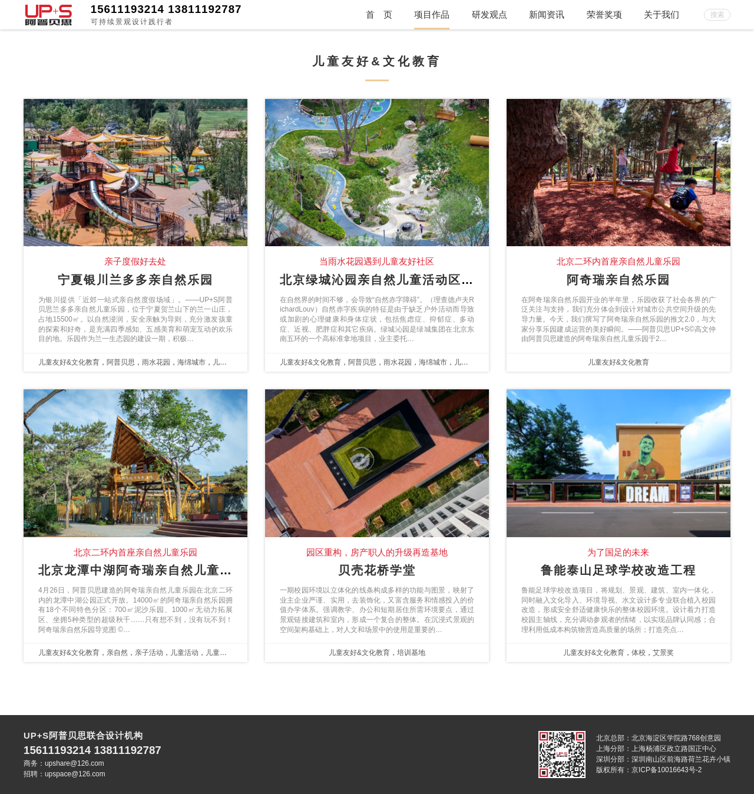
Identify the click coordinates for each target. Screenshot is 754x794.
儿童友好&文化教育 (69, 362)
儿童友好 (227, 362)
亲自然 (117, 653)
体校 (638, 653)
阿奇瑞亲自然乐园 (618, 279)
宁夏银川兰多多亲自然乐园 (135, 279)
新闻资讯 (546, 14)
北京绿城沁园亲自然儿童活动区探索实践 (396, 279)
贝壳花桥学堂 (377, 570)
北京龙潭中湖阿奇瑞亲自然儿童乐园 (142, 570)
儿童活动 (184, 653)
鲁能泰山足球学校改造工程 (618, 570)
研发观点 (489, 14)
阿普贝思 (121, 362)
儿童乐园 (220, 653)
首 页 (379, 14)
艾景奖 (663, 653)
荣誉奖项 (604, 14)
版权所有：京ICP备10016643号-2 (649, 770)
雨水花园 (156, 362)
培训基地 (411, 653)
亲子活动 (149, 653)
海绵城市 (191, 362)
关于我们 (661, 14)
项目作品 (431, 14)
